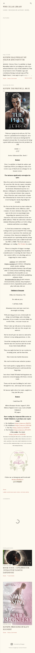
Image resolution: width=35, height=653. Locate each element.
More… (27, 10)
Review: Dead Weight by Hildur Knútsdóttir (14, 58)
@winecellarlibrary (17, 479)
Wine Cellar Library (12, 7)
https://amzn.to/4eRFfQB (17, 434)
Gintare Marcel (22, 647)
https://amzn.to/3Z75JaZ (23, 425)
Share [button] (4, 78)
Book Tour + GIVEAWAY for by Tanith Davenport (16, 570)
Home (5, 10)
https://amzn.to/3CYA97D (22, 430)
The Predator (22, 244)
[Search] (31, 3)
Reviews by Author (16, 10)
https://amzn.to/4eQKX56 (21, 428)
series (27, 492)
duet (14, 492)
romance (23, 492)
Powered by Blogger (18, 644)
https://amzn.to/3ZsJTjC (23, 423)
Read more (28, 78)
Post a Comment (12, 78)
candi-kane (10, 492)
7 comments (10, 575)
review (18, 492)
